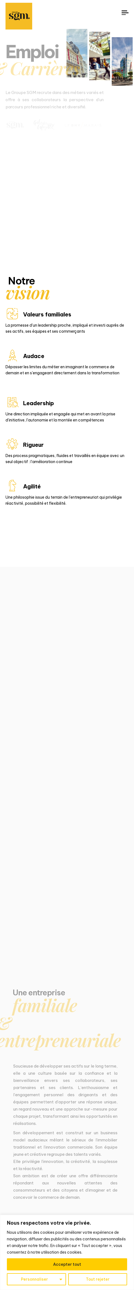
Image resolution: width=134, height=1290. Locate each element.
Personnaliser (34, 1279)
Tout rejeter (98, 1279)
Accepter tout (67, 1264)
